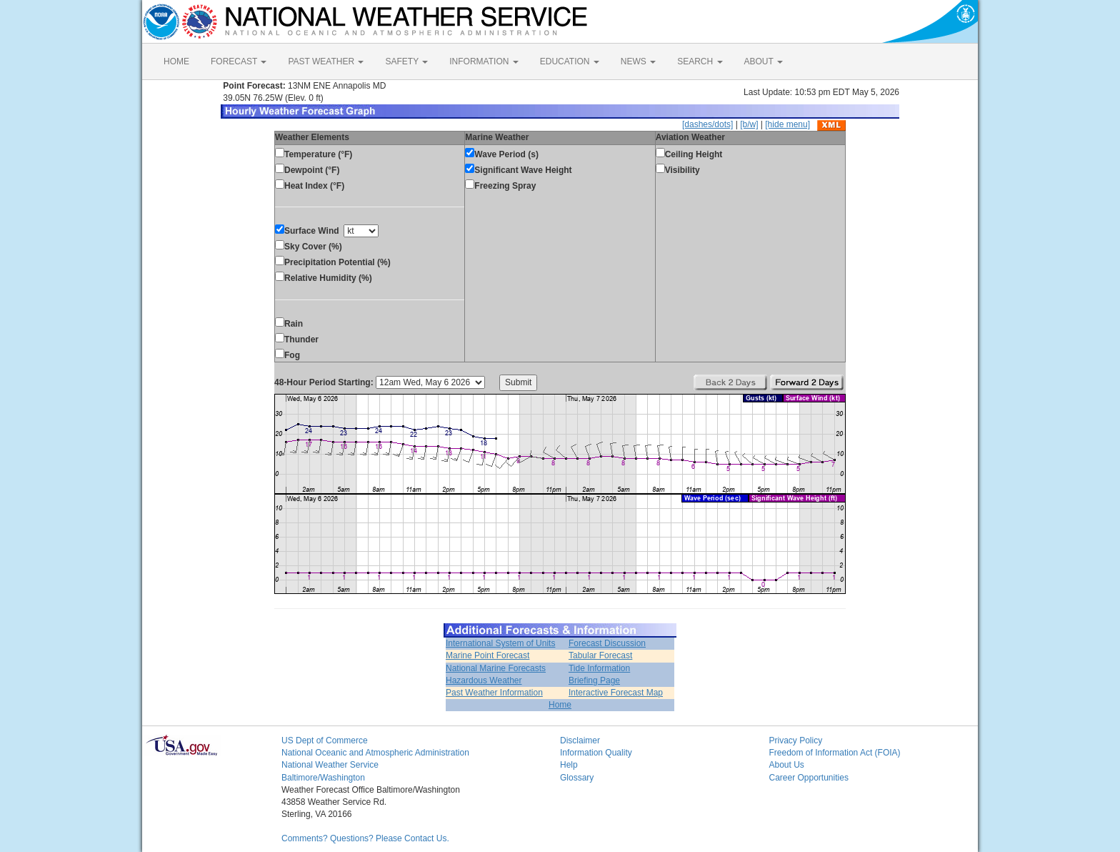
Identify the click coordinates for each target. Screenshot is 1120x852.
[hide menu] (787, 124)
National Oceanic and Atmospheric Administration (375, 753)
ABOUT (763, 61)
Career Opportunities (809, 778)
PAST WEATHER (326, 61)
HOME (176, 61)
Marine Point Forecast (487, 655)
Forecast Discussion (607, 643)
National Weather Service (330, 765)
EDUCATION (569, 61)
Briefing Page (594, 680)
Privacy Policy (796, 740)
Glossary (577, 778)
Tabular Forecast (600, 655)
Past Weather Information (494, 693)
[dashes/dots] (707, 124)
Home (560, 705)
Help (569, 765)
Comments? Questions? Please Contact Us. (365, 838)
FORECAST (238, 61)
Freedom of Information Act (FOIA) (835, 753)
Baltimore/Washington (323, 778)
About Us (786, 765)
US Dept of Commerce (324, 740)
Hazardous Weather (484, 680)
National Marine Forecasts (496, 668)
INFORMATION (483, 61)
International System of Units (500, 643)
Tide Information (599, 668)
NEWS (638, 61)
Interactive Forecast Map (616, 693)
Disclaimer (580, 740)
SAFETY (406, 61)
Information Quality (596, 753)
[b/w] (749, 124)
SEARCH (699, 61)
